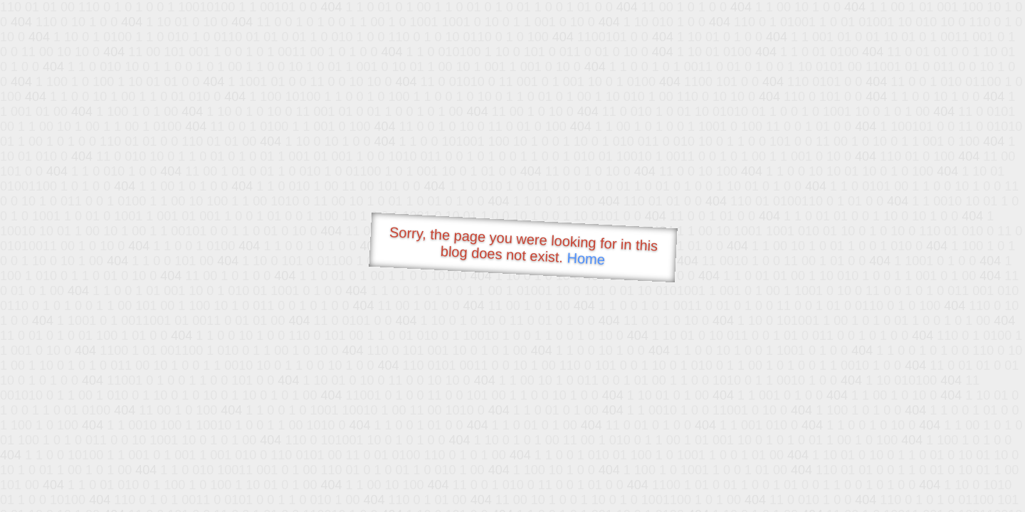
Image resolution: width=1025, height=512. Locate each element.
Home (586, 258)
